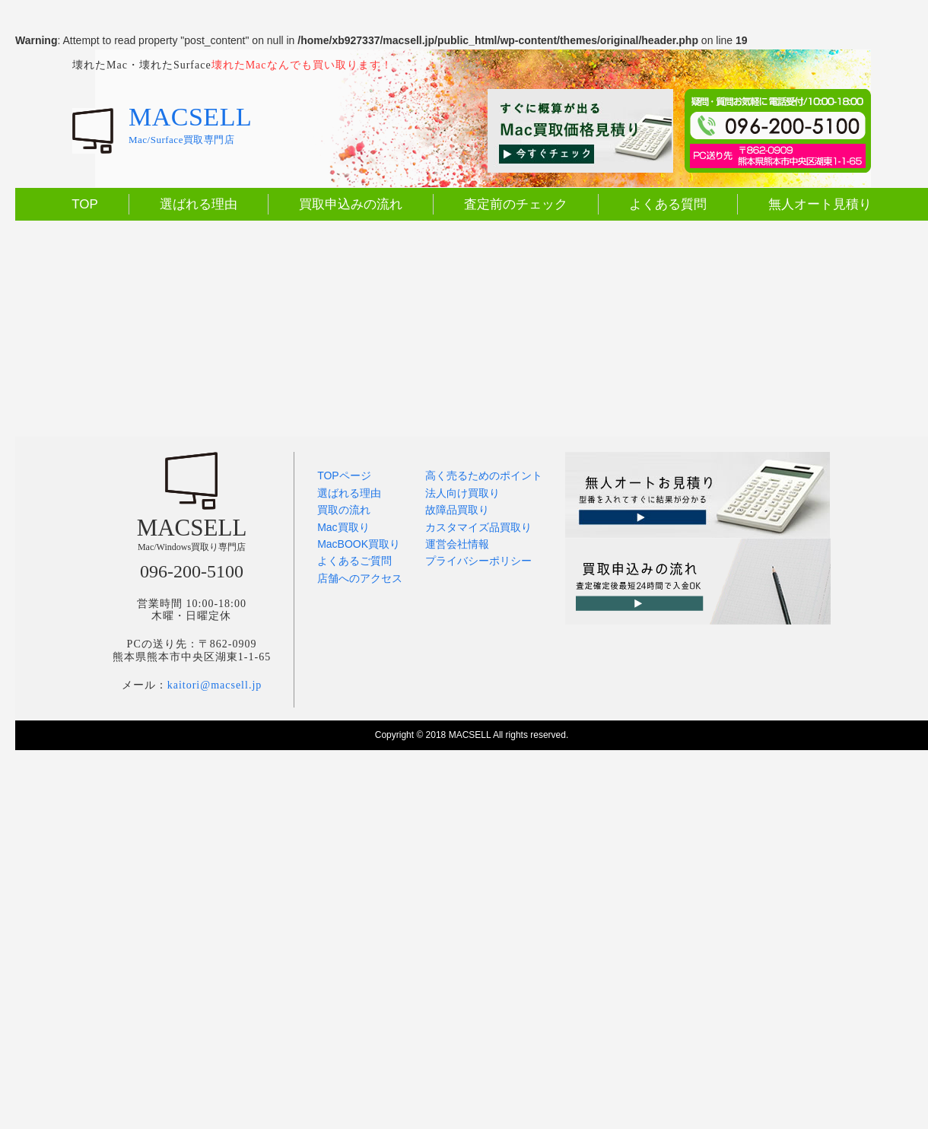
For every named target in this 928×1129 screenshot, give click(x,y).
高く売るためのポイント (483, 475)
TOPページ (344, 475)
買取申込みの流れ (350, 204)
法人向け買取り (462, 493)
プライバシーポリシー (478, 561)
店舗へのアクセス (359, 578)
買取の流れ (343, 510)
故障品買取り (457, 510)
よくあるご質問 (354, 561)
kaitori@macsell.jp (214, 685)
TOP (85, 204)
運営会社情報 (457, 544)
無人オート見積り (820, 204)
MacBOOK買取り (358, 544)
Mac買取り (343, 527)
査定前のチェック (515, 204)
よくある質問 (668, 204)
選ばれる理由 (198, 204)
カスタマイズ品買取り (478, 527)
